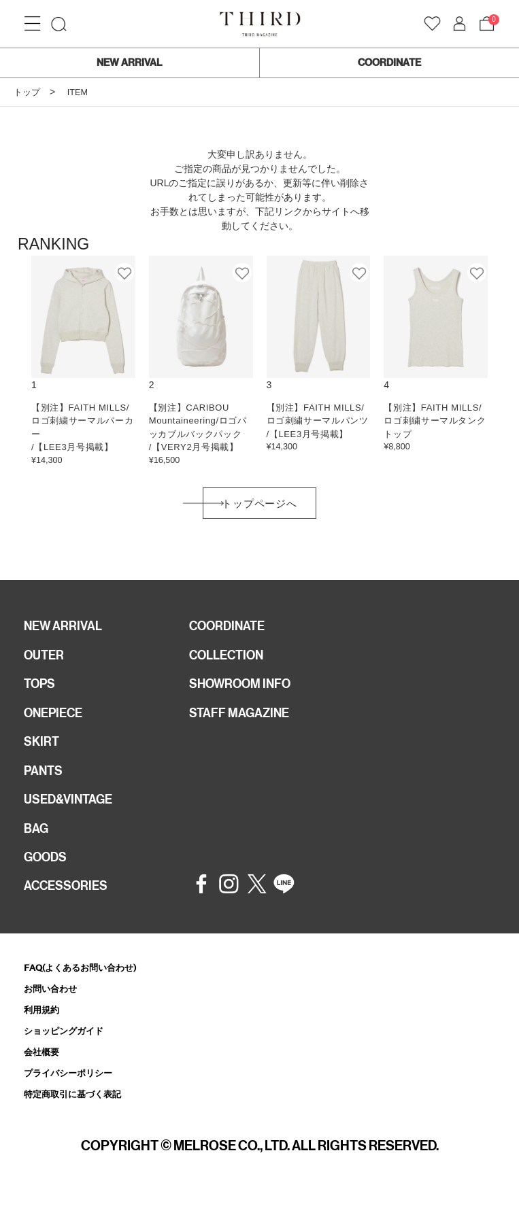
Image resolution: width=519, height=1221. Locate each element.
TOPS (41, 693)
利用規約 (44, 1033)
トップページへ (260, 506)
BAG (37, 846)
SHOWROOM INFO (246, 693)
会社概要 (44, 1077)
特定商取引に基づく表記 (80, 1121)
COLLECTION (231, 662)
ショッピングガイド (70, 1055)
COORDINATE (389, 62)
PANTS (45, 784)
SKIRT (43, 754)
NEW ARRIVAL (129, 62)
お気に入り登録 (125, 272)
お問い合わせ (54, 1010)
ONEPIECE (57, 723)
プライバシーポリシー (75, 1099)
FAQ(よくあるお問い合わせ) (89, 989)
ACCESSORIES (70, 907)
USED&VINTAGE (72, 815)
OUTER (46, 662)
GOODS (48, 876)
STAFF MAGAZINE (244, 723)
